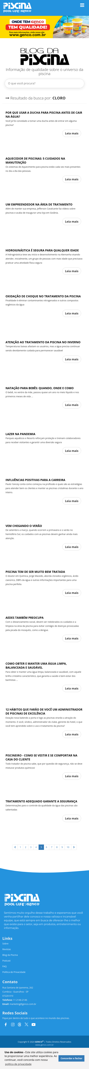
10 (68, 847)
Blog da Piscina (10, 954)
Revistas (6, 949)
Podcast (6, 960)
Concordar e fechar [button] (71, 1058)
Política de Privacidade (13, 972)
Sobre (5, 943)
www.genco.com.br (44, 1044)
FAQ (4, 966)
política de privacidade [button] (18, 1064)
